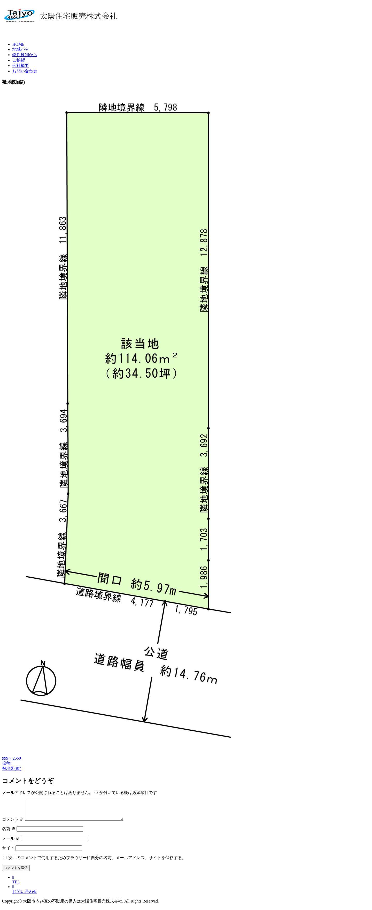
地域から (20, 49)
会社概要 (20, 65)
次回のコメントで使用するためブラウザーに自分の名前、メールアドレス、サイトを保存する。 (97, 861)
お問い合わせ (24, 71)
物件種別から (24, 54)
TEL (16, 883)
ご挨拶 (18, 60)
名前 (9, 832)
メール (11, 842)
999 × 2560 (11, 758)
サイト (8, 852)
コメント (13, 823)
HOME (18, 44)
